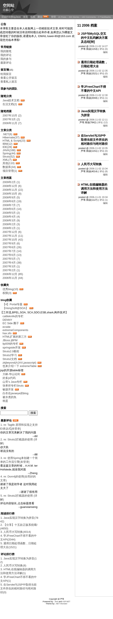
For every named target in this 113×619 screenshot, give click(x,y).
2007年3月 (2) (11, 119)
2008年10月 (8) (12, 193)
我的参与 (5, 58)
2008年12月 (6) (12, 186)
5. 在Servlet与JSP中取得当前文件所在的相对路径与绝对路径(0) (18, 588)
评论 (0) (104, 49)
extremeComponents (15, 330)
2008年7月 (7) (11, 205)
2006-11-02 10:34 (98, 168)
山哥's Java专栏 (12, 381)
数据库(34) (9, 167)
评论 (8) (104, 171)
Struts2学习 (10, 355)
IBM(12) (7, 143)
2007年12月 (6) (12, 232)
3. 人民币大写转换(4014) (15, 531)
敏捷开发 (8, 389)
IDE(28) (7, 147)
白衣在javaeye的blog (15, 393)
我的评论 (5, 55)
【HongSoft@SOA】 (15, 308)
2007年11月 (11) (13, 235)
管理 (53, 17)
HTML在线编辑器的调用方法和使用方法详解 (94, 188)
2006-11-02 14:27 (98, 46)
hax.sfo (7, 333)
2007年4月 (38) (12, 262)
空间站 (8, 5)
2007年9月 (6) (11, 243)
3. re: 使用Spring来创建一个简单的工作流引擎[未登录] (19, 459)
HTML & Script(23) (14, 140)
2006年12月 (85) (13, 274)
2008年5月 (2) (11, 212)
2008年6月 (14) (12, 209)
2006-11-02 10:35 (98, 148)
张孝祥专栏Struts (13, 385)
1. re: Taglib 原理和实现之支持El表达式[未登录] (19, 426)
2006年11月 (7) (12, 123)
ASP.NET (66, 601)
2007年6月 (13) (12, 254)
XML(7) (7, 159)
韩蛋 (5, 401)
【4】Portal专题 (12, 304)
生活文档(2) (10, 104)
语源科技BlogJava (10, 17)
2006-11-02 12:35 (98, 70)
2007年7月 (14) (12, 251)
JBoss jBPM (10, 340)
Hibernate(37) (11, 137)
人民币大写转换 (91, 164)
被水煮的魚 (9, 397)
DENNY (7, 319)
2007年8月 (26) (12, 247)
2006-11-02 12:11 (98, 119)
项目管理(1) (10, 170)
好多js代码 (9, 378)
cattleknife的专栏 (13, 316)
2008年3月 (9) (11, 220)
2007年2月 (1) (11, 270)
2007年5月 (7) (11, 258)
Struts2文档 (10, 359)
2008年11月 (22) (13, 189)
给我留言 (5, 74)
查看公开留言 (8, 77)
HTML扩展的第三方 (15, 336)
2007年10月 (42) (13, 239)
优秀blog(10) (10, 289)
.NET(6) (7, 134)
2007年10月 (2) (12, 115)
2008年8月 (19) (12, 201)
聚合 (40, 17)
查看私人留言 (8, 81)
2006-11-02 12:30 (98, 95)
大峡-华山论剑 (11, 374)
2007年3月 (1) (11, 266)
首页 (25, 17)
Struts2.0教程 (11, 351)
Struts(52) (9, 156)
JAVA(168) (9, 150)
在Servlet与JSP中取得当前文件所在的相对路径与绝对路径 (94, 139)
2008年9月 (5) (11, 197)
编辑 (105, 52)
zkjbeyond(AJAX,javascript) (19, 362)
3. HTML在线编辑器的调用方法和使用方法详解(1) (18, 571)
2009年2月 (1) (11, 182)
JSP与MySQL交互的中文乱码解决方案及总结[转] (94, 37)
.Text (56, 601)
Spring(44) (9, 153)
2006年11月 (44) (13, 277)
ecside (7, 326)
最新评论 (5, 62)
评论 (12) (103, 122)
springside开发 (12, 347)
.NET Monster (61, 604)
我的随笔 (5, 51)
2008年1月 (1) (11, 228)
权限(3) (7, 293)
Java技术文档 (11, 100)
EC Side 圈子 (11, 323)
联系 (32, 17)
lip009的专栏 (10, 343)
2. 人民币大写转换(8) (13, 565)
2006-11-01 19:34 (98, 197)
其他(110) (8, 163)
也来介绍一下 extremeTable (20, 366)
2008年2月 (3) (11, 224)
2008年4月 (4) (11, 216)
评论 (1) (104, 98)
